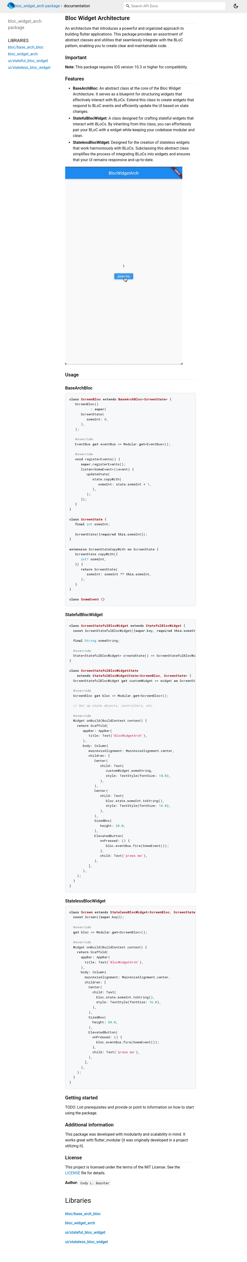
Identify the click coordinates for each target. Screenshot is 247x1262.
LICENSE (72, 1173)
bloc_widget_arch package (37, 6)
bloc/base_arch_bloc (83, 1214)
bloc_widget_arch (80, 1223)
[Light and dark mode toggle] (236, 6)
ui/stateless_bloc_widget (86, 1242)
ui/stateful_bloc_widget (85, 1232)
